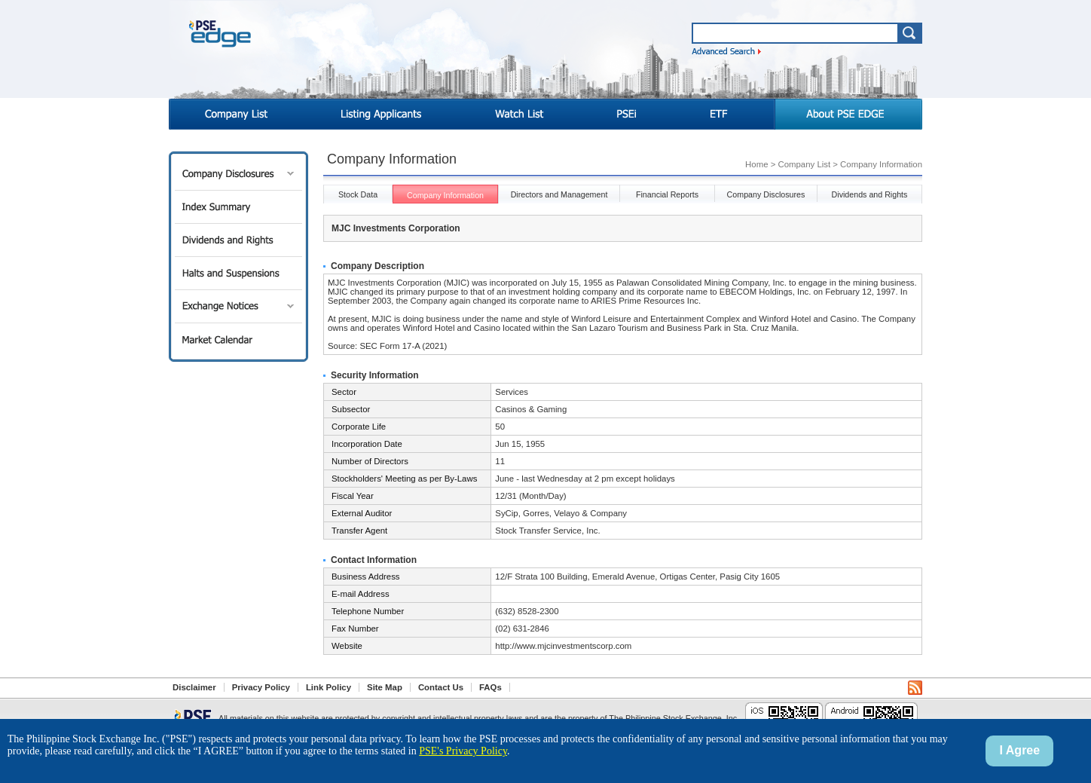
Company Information (445, 195)
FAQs (490, 687)
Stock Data (357, 194)
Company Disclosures (238, 173)
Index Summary (238, 207)
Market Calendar (238, 339)
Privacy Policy (261, 687)
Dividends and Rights (238, 240)
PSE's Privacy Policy (463, 751)
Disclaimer (194, 687)
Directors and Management (559, 194)
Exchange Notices (238, 306)
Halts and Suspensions (238, 273)
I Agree (1020, 750)
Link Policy (328, 687)
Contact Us (440, 687)
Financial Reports (667, 194)
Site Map (384, 687)
